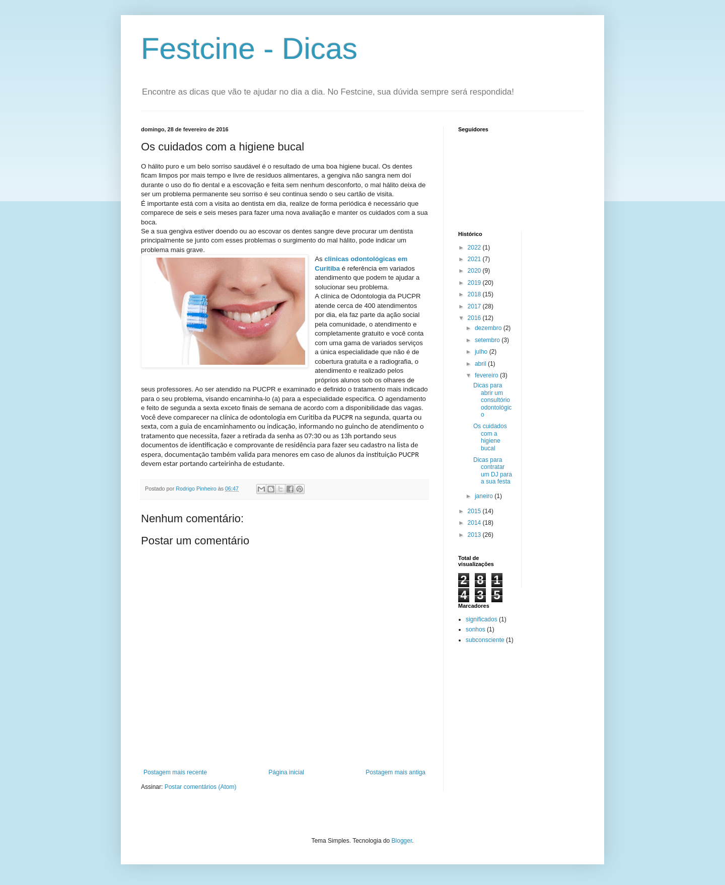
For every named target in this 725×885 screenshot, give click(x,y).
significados (481, 619)
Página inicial (286, 772)
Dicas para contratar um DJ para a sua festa (492, 470)
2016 (475, 317)
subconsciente (485, 639)
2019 (475, 282)
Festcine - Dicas (249, 48)
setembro (488, 340)
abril (481, 363)
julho (482, 351)
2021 (475, 259)
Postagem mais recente (175, 772)
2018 (475, 294)
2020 (475, 270)
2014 (475, 522)
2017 (475, 306)
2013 (475, 534)
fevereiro (487, 375)
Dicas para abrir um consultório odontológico (492, 400)
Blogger (402, 840)
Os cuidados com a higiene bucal (490, 437)
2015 (475, 511)
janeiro (484, 496)
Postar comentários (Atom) (201, 786)
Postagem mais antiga (395, 772)
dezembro (489, 328)
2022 (475, 247)
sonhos (475, 629)
